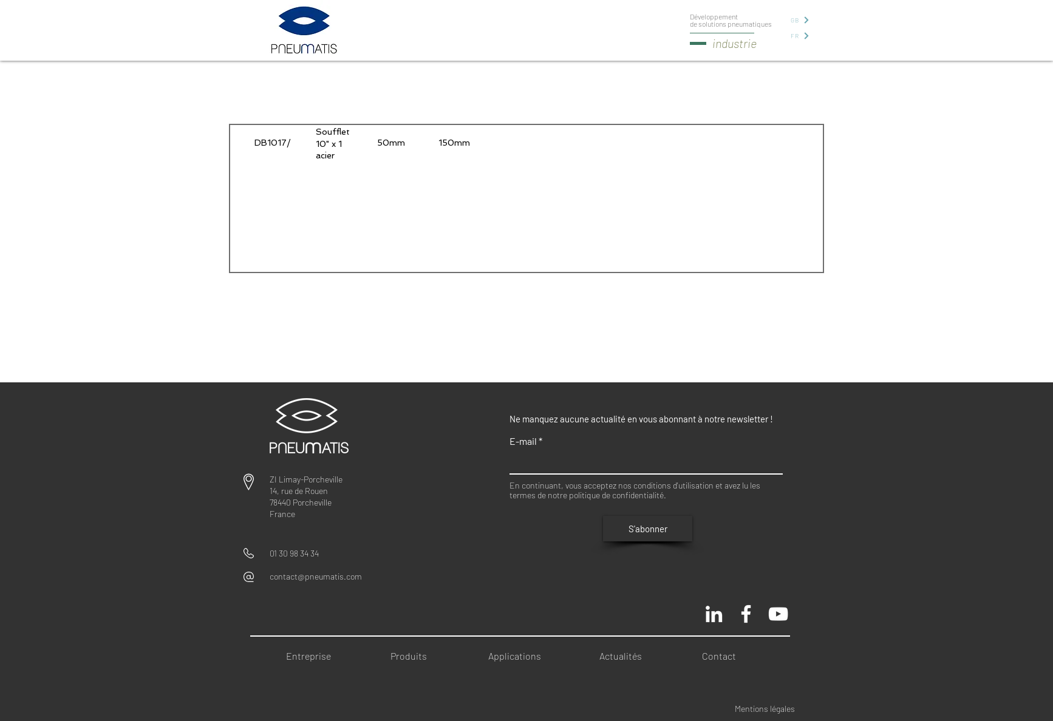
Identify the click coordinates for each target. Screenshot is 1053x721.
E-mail (523, 441)
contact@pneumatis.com (316, 576)
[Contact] (723, 656)
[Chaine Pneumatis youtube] (778, 614)
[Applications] (520, 656)
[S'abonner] (647, 528)
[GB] (799, 20)
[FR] (799, 35)
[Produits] (412, 656)
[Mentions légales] (773, 708)
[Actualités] (624, 656)
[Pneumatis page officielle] (746, 614)
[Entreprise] (311, 656)
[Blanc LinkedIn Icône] (714, 614)
